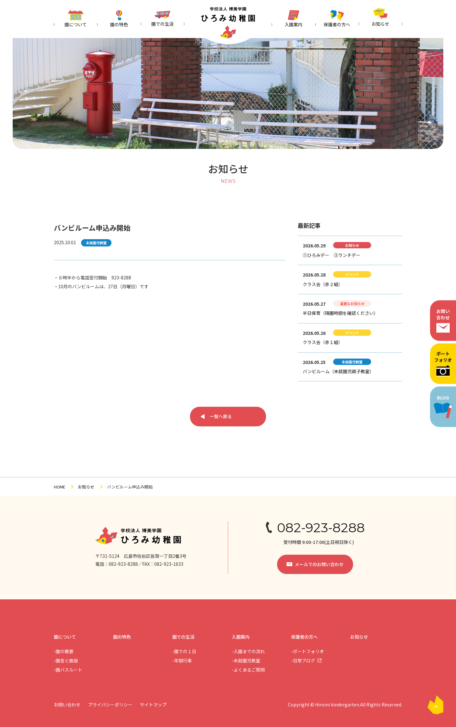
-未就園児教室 (246, 660)
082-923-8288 (321, 527)
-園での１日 (184, 651)
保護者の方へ (304, 637)
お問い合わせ (443, 320)
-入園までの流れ (248, 651)
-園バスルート (68, 669)
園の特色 (122, 637)
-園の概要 (63, 651)
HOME (59, 487)
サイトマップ (153, 704)
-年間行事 (182, 660)
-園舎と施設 (66, 660)
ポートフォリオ (443, 363)
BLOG (443, 406)
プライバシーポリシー (110, 704)
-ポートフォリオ (307, 651)
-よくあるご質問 (248, 669)
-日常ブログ (303, 660)
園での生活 (183, 637)
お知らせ (86, 487)
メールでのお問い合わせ (319, 564)
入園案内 (241, 637)
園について (65, 637)
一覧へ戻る (221, 416)
